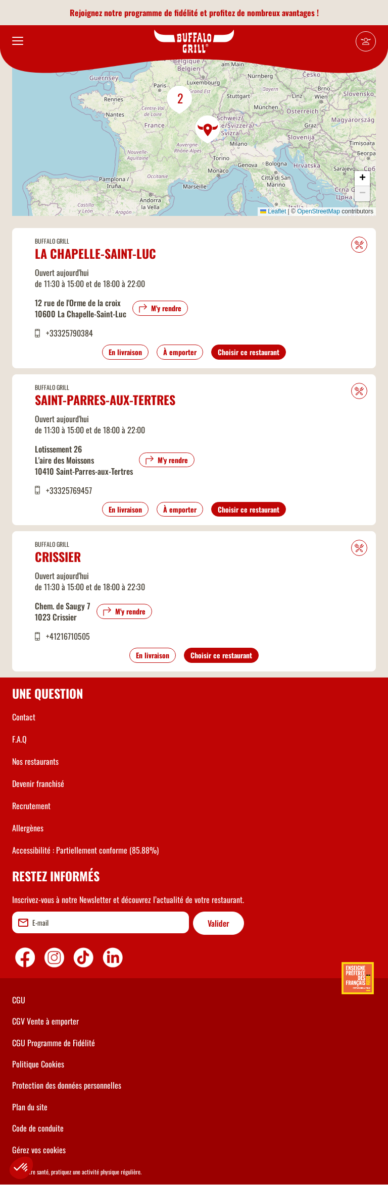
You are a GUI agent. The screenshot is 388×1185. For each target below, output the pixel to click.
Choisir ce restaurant (248, 352)
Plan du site (29, 1107)
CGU (18, 1000)
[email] (100, 923)
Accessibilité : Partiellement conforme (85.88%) (85, 850)
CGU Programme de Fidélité (53, 1043)
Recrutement (31, 806)
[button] (208, 130)
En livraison (125, 352)
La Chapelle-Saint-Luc (95, 253)
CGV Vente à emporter (45, 1021)
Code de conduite (38, 1128)
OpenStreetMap (318, 211)
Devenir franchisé (38, 783)
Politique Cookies (38, 1064)
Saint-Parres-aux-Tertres (105, 399)
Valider (218, 923)
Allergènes (27, 828)
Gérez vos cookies (39, 1150)
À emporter (180, 352)
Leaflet (273, 211)
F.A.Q (19, 739)
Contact (23, 717)
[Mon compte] (366, 41)
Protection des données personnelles (66, 1085)
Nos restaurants (35, 761)
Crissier (58, 556)
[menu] (17, 41)
